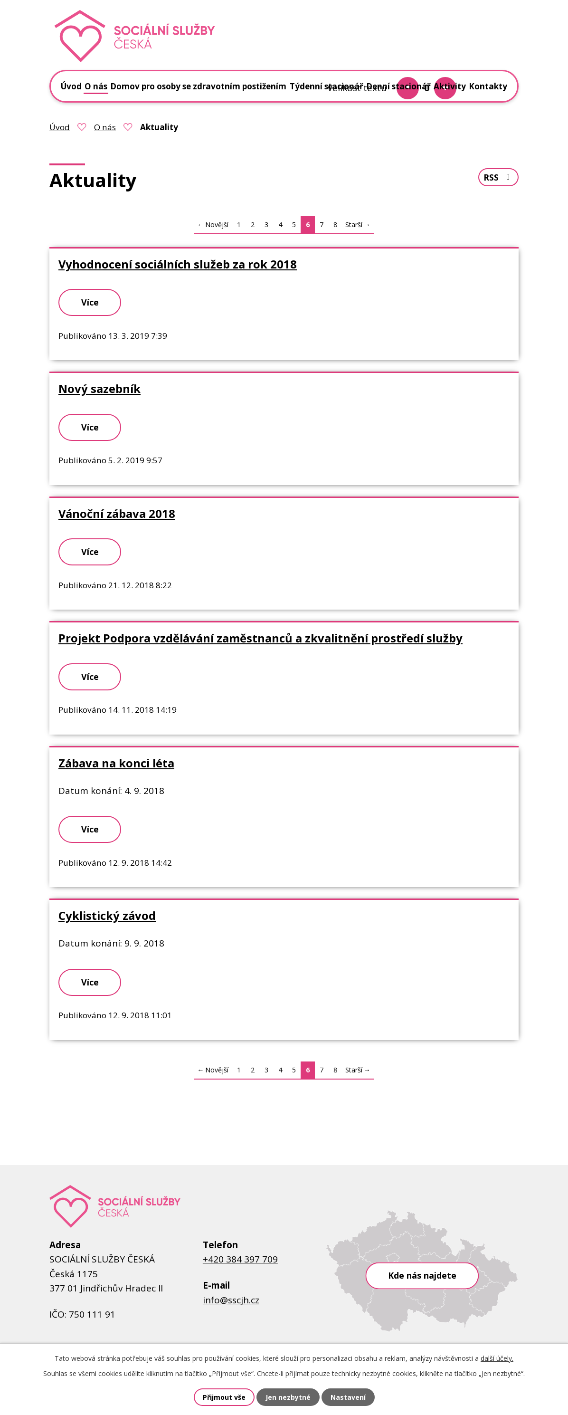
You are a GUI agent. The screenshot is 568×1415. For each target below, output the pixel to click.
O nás (105, 127)
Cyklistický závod (107, 915)
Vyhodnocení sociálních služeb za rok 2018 (177, 264)
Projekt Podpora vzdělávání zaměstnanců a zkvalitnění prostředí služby (260, 638)
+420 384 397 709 (240, 1259)
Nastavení (348, 1397)
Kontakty (488, 86)
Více (90, 302)
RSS (498, 177)
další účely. (497, 1358)
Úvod (59, 127)
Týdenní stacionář (326, 86)
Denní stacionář (398, 86)
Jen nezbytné (288, 1397)
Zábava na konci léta (116, 763)
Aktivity (450, 86)
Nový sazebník (99, 388)
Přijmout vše (224, 1397)
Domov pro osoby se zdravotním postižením (198, 86)
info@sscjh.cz (231, 1300)
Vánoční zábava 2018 (116, 513)
